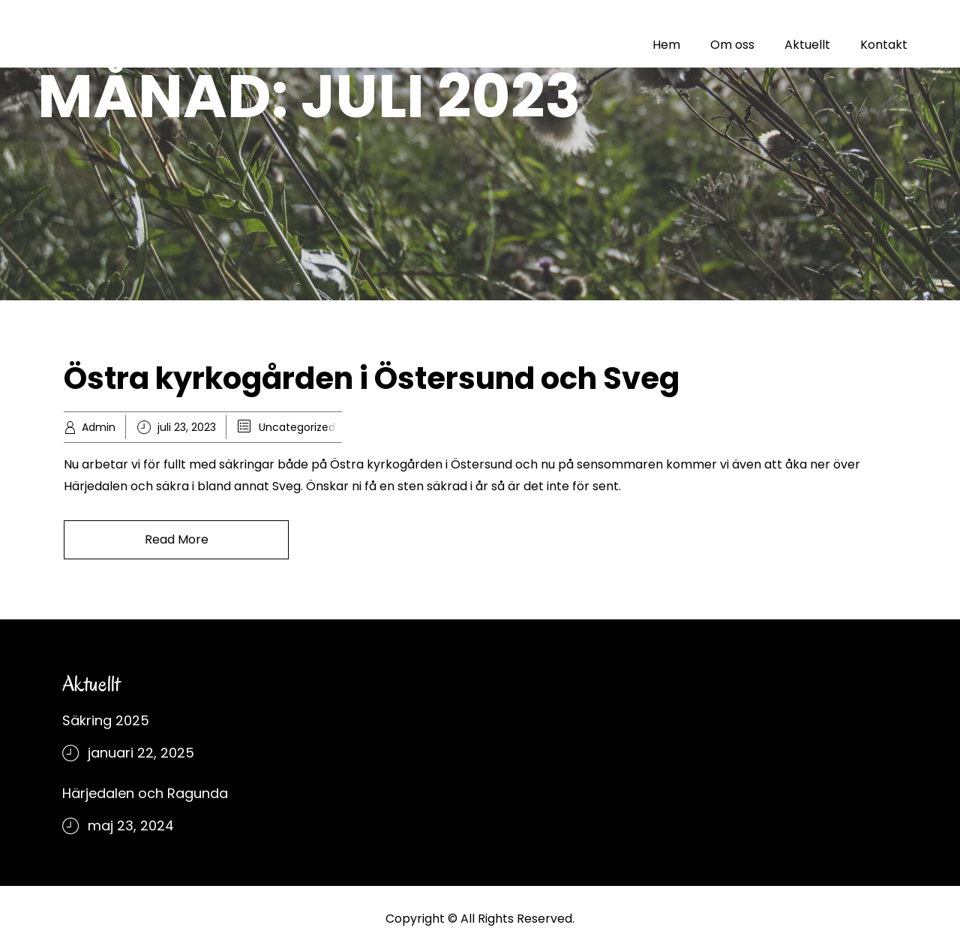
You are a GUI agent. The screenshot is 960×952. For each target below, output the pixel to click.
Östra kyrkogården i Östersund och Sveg (372, 378)
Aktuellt (807, 44)
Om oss (732, 44)
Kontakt (884, 44)
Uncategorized (297, 427)
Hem (666, 44)
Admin (99, 427)
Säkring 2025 (105, 720)
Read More (176, 539)
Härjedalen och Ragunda (145, 793)
